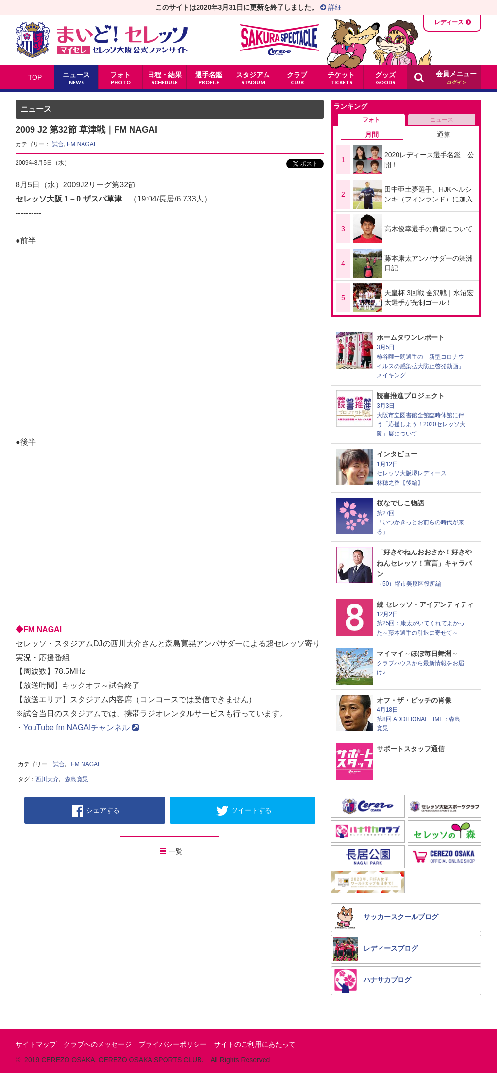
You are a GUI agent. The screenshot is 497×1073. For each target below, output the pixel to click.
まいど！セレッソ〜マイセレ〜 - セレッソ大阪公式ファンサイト (102, 40)
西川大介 (47, 779)
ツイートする (244, 811)
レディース (449, 22)
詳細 (331, 7)
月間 (372, 134)
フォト (371, 120)
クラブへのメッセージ (98, 1044)
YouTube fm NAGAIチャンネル (81, 727)
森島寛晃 (76, 779)
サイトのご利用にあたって (255, 1044)
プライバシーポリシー (173, 1044)
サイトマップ (36, 1044)
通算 (443, 134)
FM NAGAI (81, 144)
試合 (58, 144)
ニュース (441, 120)
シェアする (96, 811)
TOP (35, 77)
